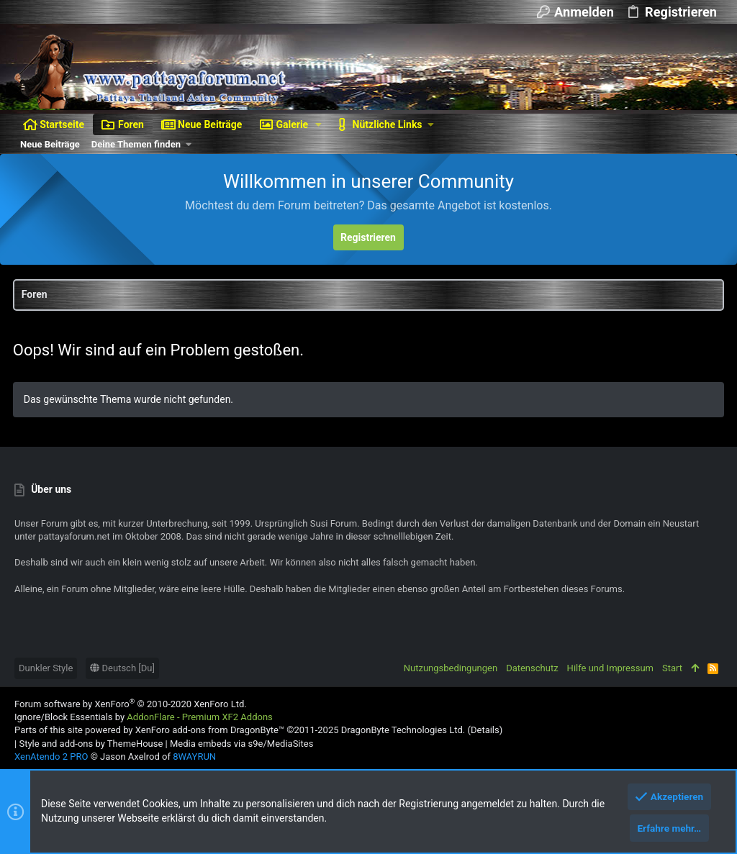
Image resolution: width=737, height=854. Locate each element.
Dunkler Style (46, 668)
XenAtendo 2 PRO (51, 756)
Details (485, 729)
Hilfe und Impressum (610, 668)
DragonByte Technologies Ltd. (403, 729)
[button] (318, 124)
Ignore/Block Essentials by (143, 717)
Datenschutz (532, 668)
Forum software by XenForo (130, 704)
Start (672, 668)
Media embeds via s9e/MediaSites (241, 743)
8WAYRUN (194, 756)
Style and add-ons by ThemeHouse (91, 743)
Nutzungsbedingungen (450, 668)
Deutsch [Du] (122, 668)
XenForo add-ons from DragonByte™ (209, 729)
